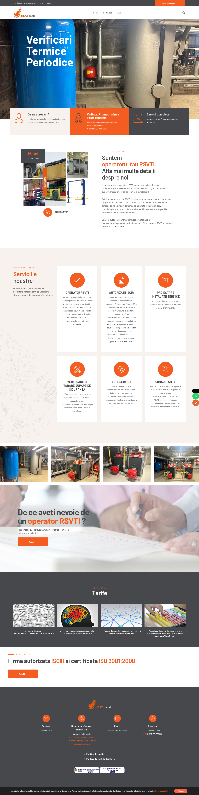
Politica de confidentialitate (100, 759)
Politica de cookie (95, 754)
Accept (181, 791)
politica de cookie (160, 791)
